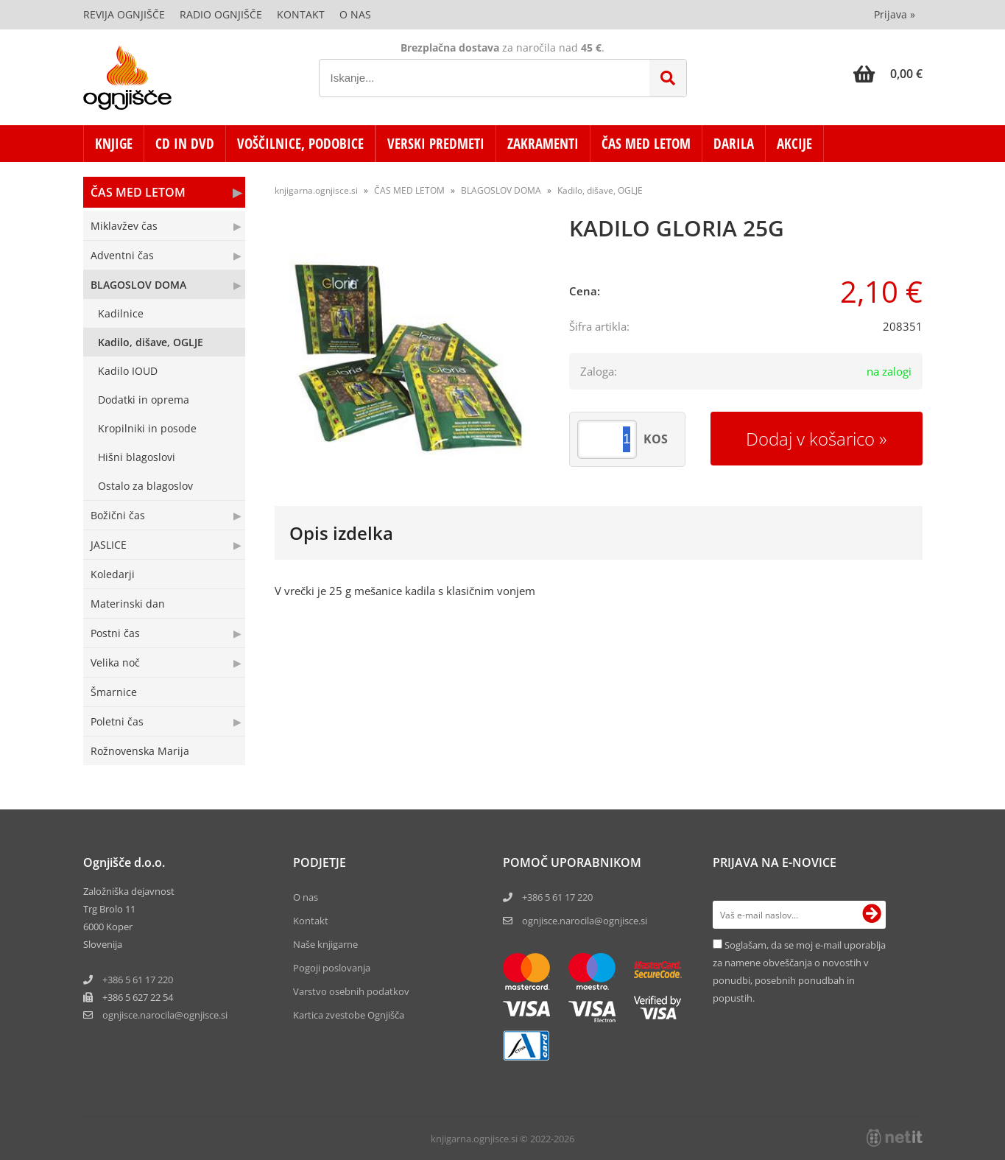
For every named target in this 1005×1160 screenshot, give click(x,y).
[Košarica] (888, 73)
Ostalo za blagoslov (145, 486)
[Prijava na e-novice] (872, 915)
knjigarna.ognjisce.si (316, 190)
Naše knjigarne (325, 944)
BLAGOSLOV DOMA (138, 285)
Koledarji (113, 574)
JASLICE (109, 545)
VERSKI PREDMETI (435, 143)
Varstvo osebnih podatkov (351, 991)
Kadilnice (121, 313)
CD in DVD (184, 143)
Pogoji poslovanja (331, 967)
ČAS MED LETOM (646, 143)
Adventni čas (122, 255)
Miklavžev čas (124, 226)
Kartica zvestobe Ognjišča (348, 1015)
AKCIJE (794, 143)
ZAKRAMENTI (543, 143)
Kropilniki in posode (147, 428)
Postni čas (115, 633)
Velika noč (115, 662)
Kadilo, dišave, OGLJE (150, 342)
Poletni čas (117, 721)
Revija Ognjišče (124, 14)
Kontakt (301, 14)
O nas (355, 14)
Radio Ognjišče (221, 14)
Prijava (894, 14)
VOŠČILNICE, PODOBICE (300, 143)
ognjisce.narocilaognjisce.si (165, 1015)
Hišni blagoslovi (136, 457)
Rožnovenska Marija (140, 751)
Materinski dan (128, 604)
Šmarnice (114, 692)
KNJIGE (114, 143)
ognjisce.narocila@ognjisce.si (584, 920)
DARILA (733, 143)
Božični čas (118, 515)
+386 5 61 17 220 (137, 979)
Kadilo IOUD (128, 371)
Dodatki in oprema (143, 400)
